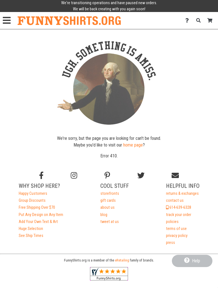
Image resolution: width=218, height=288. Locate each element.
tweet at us (109, 221)
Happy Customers (33, 193)
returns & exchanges (182, 193)
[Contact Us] (188, 20)
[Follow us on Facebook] (41, 175)
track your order (178, 214)
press (170, 242)
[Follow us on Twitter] (140, 175)
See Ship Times (31, 235)
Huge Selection (31, 228)
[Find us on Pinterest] (107, 175)
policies (172, 221)
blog (103, 214)
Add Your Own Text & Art (38, 221)
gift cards (108, 200)
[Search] (200, 20)
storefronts (109, 193)
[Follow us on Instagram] (74, 175)
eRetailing (122, 260)
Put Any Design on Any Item (41, 214)
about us (107, 207)
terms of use (176, 228)
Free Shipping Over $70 (37, 207)
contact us (175, 200)
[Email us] (175, 175)
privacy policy (177, 235)
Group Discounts (32, 200)
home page (133, 145)
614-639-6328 (178, 207)
